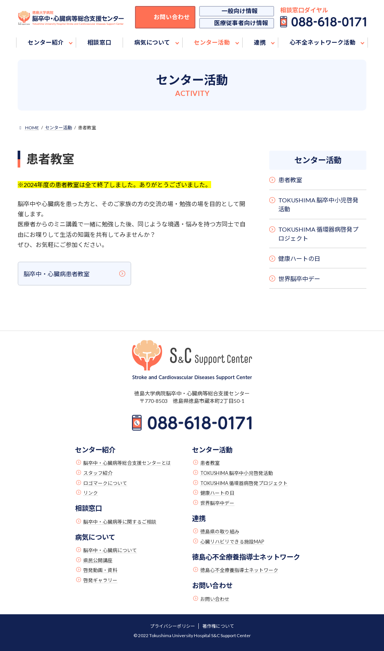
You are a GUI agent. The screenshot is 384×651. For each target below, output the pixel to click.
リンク (90, 493)
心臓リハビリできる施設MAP (232, 542)
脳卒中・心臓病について (110, 550)
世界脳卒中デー (299, 278)
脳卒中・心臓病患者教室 (57, 273)
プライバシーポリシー (172, 626)
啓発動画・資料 (100, 570)
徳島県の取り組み (219, 531)
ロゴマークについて (105, 483)
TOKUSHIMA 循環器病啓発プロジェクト (318, 234)
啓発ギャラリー (100, 580)
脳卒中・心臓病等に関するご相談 (119, 522)
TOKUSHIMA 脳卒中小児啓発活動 (318, 204)
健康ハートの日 (299, 258)
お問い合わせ (215, 599)
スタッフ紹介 (97, 473)
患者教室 (290, 180)
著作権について (218, 626)
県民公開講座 (97, 560)
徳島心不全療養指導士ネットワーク (239, 570)
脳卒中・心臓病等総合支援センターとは (127, 463)
